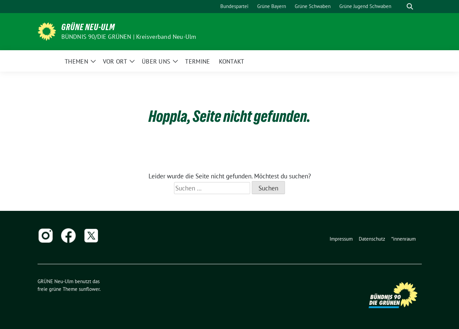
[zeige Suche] (409, 6)
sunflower (89, 289)
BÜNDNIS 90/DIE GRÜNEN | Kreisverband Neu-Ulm (128, 36)
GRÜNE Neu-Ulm (88, 27)
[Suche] (400, 6)
